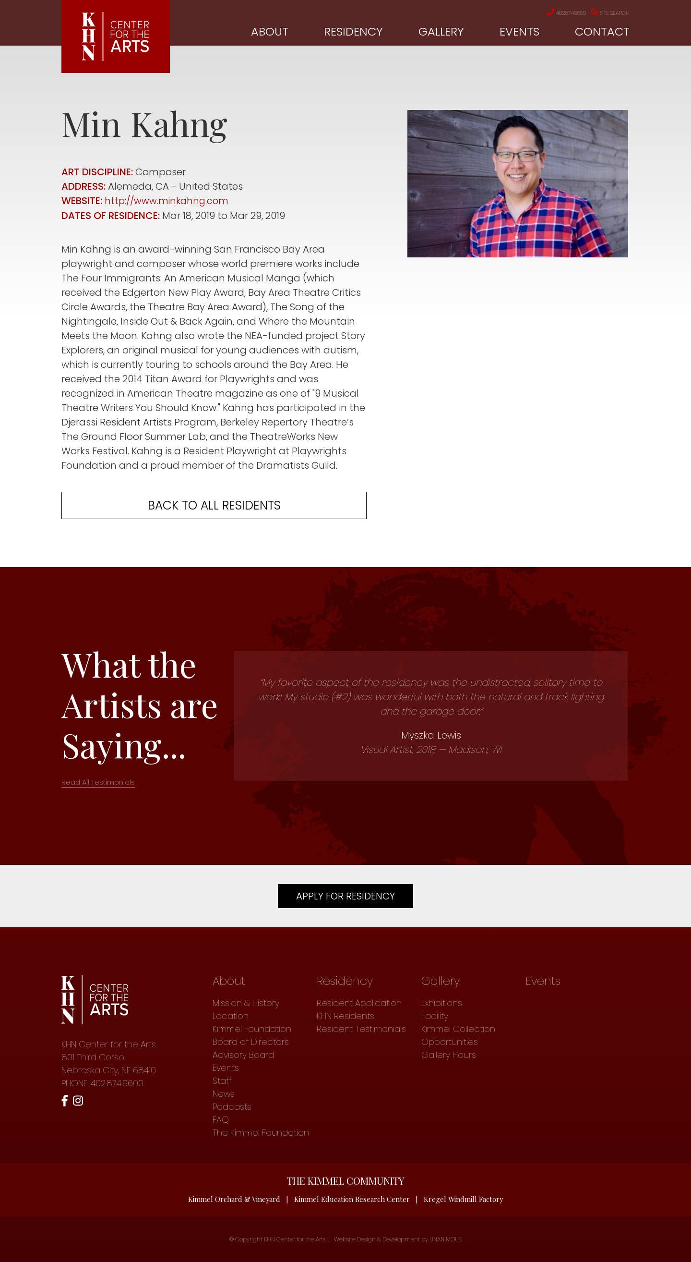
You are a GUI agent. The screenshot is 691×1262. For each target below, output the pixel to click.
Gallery (441, 32)
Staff (222, 1080)
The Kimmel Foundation (261, 1132)
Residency (353, 32)
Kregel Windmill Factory (464, 1198)
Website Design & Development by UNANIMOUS (398, 1239)
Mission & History (246, 1002)
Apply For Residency (345, 895)
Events (519, 32)
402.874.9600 (552, 13)
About (269, 32)
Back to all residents (214, 505)
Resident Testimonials (361, 1028)
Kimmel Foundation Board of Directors (252, 1034)
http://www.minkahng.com (168, 200)
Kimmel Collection (458, 1028)
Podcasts (232, 1106)
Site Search (606, 13)
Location (231, 1015)
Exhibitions (441, 1002)
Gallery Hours (448, 1054)
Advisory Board (243, 1054)
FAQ (221, 1119)
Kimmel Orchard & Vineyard (233, 1198)
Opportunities (449, 1041)
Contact (602, 32)
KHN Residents (345, 1015)
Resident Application (359, 1002)
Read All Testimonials (98, 782)
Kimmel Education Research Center (352, 1198)
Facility (434, 1015)
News (224, 1093)
